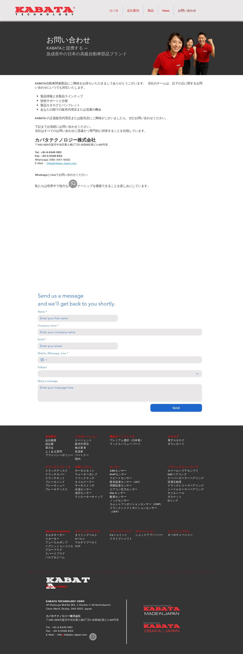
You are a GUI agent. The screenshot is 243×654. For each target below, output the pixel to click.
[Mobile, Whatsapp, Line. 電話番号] (124, 359)
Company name (48, 325)
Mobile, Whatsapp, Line (53, 353)
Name (42, 311)
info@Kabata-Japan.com (62, 163)
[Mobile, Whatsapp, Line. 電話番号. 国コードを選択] (44, 360)
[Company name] (119, 332)
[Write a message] (120, 393)
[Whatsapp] (73, 184)
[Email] (76, 346)
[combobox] (120, 373)
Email (42, 339)
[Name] (76, 318)
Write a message (48, 381)
